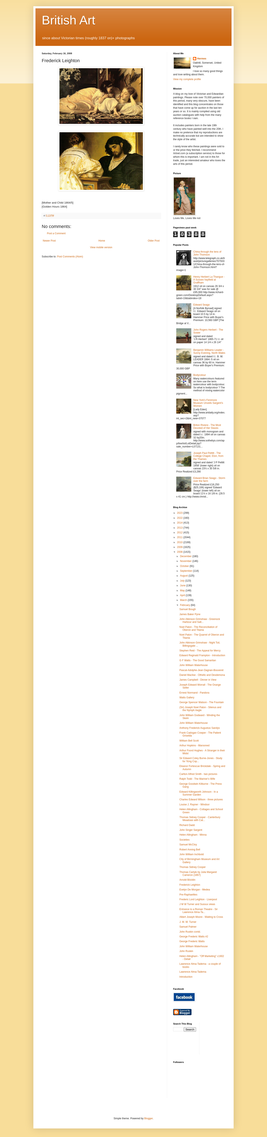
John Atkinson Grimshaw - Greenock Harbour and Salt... (199, 620)
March (184, 600)
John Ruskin (186, 951)
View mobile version (101, 247)
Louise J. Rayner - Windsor (194, 804)
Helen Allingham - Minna (193, 834)
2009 (180, 547)
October (185, 566)
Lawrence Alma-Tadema (192, 971)
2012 (180, 532)
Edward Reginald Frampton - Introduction (202, 655)
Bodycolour (199, 375)
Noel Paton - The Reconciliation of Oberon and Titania (198, 628)
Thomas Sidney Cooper (192, 867)
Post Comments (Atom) (70, 256)
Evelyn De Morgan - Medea (194, 889)
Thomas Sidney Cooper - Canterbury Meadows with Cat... (199, 819)
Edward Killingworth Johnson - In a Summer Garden (198, 793)
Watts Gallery (186, 697)
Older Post (154, 240)
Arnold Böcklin (187, 879)
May (182, 590)
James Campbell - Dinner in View (197, 679)
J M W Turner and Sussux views (197, 904)
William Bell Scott (189, 740)
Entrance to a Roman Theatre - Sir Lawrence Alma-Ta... (198, 911)
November (186, 561)
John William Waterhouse (193, 665)
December (186, 556)
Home (101, 240)
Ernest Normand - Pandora (194, 692)
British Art (68, 20)
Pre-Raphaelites (188, 894)
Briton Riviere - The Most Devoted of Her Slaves (207, 426)
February (185, 605)
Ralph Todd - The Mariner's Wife (197, 778)
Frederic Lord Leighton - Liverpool (198, 899)
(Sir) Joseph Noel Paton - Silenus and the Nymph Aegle (200, 709)
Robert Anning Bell (189, 849)
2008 (180, 551)
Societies (184, 839)
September (186, 570)
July (182, 580)
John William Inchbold (191, 854)
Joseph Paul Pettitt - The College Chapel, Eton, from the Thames (208, 456)
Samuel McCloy (188, 844)
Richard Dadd (187, 825)
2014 (180, 522)
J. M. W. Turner (187, 921)
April (183, 595)
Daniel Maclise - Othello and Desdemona (202, 675)
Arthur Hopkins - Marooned (194, 745)
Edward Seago (201, 304)
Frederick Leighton (189, 884)
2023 (180, 512)
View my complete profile (187, 79)
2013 (180, 527)
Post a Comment (56, 233)
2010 (180, 542)
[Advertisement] (221, 1038)
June (183, 585)
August (184, 575)
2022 (180, 517)
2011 (180, 537)
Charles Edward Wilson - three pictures (201, 799)
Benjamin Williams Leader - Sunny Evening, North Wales (209, 351)
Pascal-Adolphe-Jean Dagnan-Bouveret (201, 670)
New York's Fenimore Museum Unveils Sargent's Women (208, 403)
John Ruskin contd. (190, 931)
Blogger (148, 1118)
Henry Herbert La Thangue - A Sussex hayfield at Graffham (209, 279)
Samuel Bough (187, 609)
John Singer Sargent (190, 830)
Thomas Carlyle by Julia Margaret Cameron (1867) (198, 873)
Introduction (186, 976)
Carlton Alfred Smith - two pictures (198, 774)
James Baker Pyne (189, 614)
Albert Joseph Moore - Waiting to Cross (201, 916)
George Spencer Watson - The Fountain (201, 702)
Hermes (201, 58)
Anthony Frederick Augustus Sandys (199, 728)
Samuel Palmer (187, 926)
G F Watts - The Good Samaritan (197, 660)
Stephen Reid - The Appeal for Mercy (199, 650)
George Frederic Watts (192, 941)
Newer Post (49, 240)
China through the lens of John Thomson (207, 253)
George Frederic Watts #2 (193, 936)
